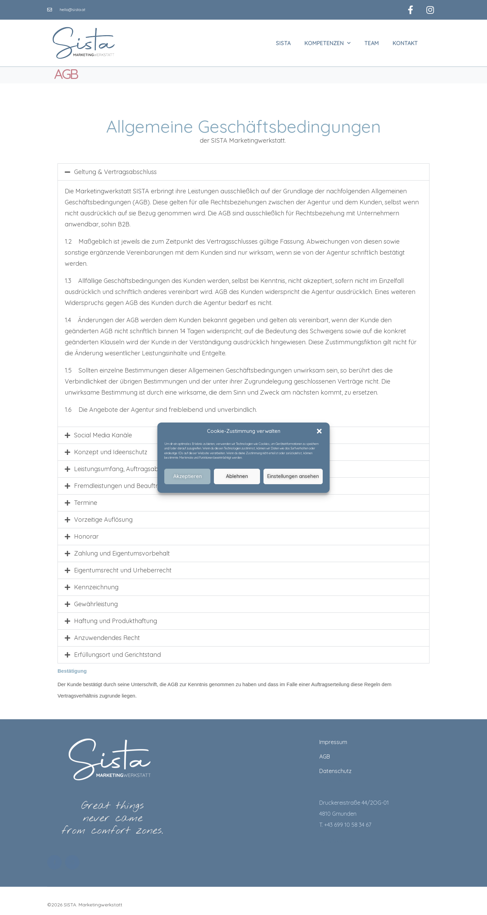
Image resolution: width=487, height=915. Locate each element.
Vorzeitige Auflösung (103, 517)
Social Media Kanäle (103, 433)
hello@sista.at (337, 838)
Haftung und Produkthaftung (115, 618)
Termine (85, 500)
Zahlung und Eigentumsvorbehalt (122, 551)
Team (371, 40)
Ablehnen (237, 476)
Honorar (86, 534)
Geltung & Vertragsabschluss (115, 169)
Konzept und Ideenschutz (110, 450)
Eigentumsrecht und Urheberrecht (123, 568)
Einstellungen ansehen (293, 476)
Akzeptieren (187, 476)
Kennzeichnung (96, 585)
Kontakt (405, 40)
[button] (319, 431)
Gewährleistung (96, 602)
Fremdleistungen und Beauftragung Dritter (135, 483)
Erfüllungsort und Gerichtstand (117, 652)
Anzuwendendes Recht (107, 635)
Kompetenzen (327, 40)
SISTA (283, 40)
